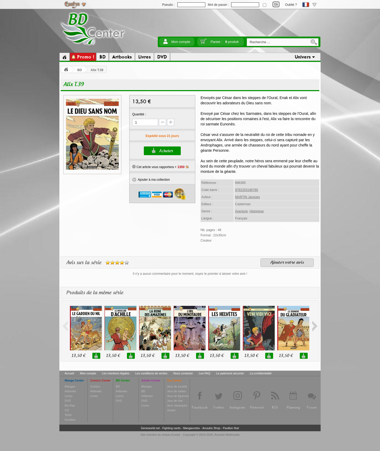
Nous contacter (183, 373)
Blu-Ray (70, 405)
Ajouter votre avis (287, 262)
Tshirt (68, 414)
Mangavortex (191, 428)
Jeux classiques (177, 405)
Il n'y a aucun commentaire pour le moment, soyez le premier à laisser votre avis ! (190, 274)
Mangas (70, 386)
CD (67, 410)
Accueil (69, 373)
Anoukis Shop (211, 428)
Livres (68, 396)
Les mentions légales (115, 373)
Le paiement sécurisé (230, 373)
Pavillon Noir (231, 428)
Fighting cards (171, 428)
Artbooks (70, 391)
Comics (95, 386)
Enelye (176, 434)
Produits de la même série (94, 293)
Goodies (70, 419)
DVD (68, 400)
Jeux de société (177, 386)
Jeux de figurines (178, 396)
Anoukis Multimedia (226, 434)
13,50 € (78, 355)
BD (79, 70)
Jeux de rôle (175, 400)
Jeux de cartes (176, 391)
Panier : (225, 42)
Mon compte (180, 42)
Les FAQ (204, 373)
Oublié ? (291, 5)
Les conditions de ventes (151, 373)
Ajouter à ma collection (151, 180)
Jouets (171, 410)
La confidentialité (261, 373)
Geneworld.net (150, 428)
